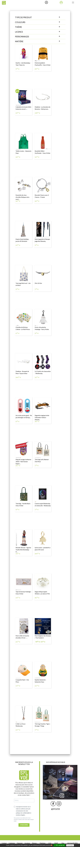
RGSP (56, 843)
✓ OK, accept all (59, 845)
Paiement (19, 843)
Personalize (70, 845)
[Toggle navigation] (73, 2)
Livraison (27, 843)
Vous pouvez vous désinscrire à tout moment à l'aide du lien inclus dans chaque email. (24, 819)
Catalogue (12, 843)
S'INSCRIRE (24, 825)
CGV (49, 843)
